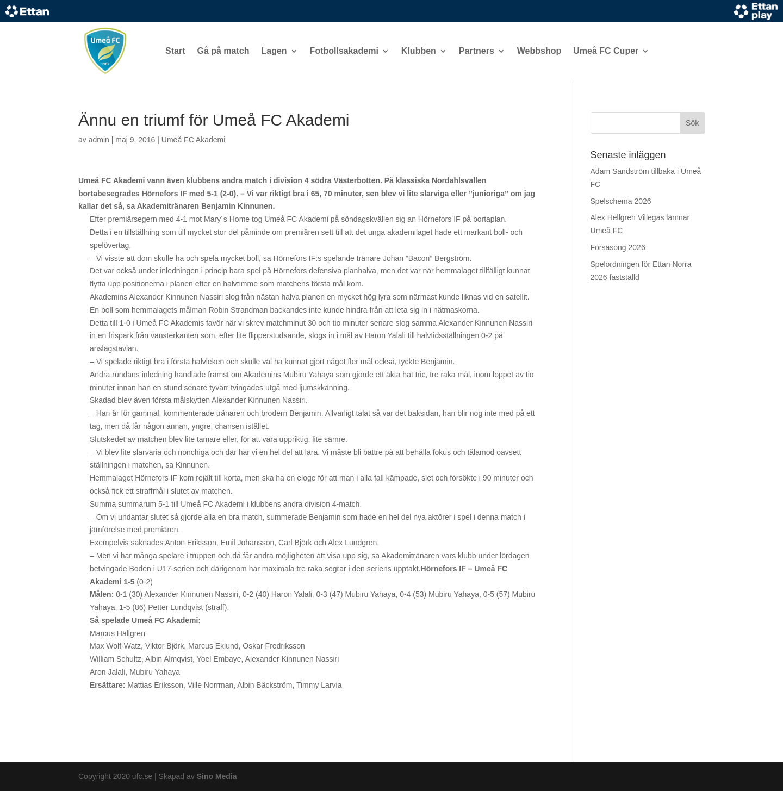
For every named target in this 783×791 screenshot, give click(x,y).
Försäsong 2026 (618, 247)
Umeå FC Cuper (605, 50)
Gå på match (223, 50)
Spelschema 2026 (621, 201)
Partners (476, 50)
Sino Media (217, 776)
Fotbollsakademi (344, 50)
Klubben (418, 50)
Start (175, 50)
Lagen (274, 50)
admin (99, 139)
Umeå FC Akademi (193, 139)
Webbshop (539, 50)
